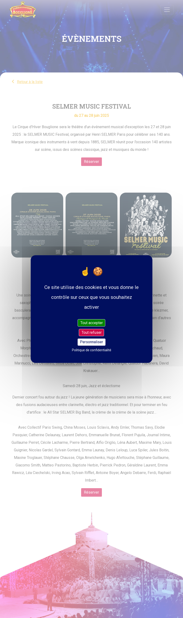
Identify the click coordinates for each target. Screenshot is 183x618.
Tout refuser (92, 332)
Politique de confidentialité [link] (91, 350)
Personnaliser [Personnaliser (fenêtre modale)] (91, 342)
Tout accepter (91, 323)
